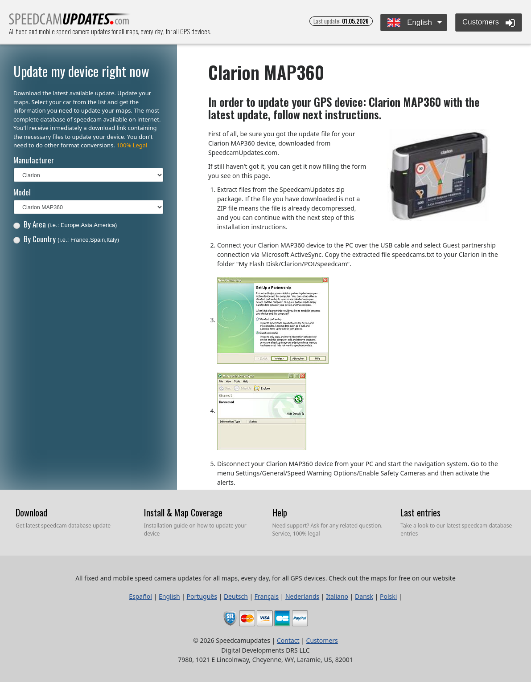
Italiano (337, 596)
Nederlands (302, 596)
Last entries (420, 512)
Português (202, 596)
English (409, 23)
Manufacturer (33, 160)
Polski (388, 596)
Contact (288, 640)
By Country (66, 238)
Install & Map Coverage (183, 512)
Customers (488, 22)
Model (22, 192)
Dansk (364, 596)
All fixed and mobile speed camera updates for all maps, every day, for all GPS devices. (70, 21)
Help (279, 512)
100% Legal (131, 145)
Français (267, 596)
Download (31, 512)
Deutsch (236, 596)
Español (140, 596)
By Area (65, 224)
